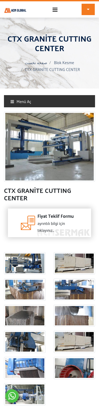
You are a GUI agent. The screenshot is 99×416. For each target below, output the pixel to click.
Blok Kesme (64, 62)
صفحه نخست (36, 62)
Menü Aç (20, 101)
